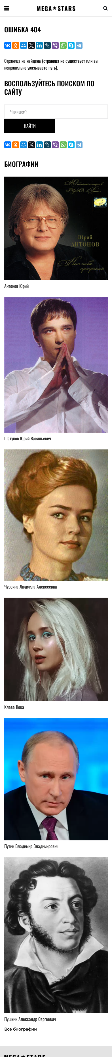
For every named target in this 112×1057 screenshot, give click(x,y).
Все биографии (20, 1029)
